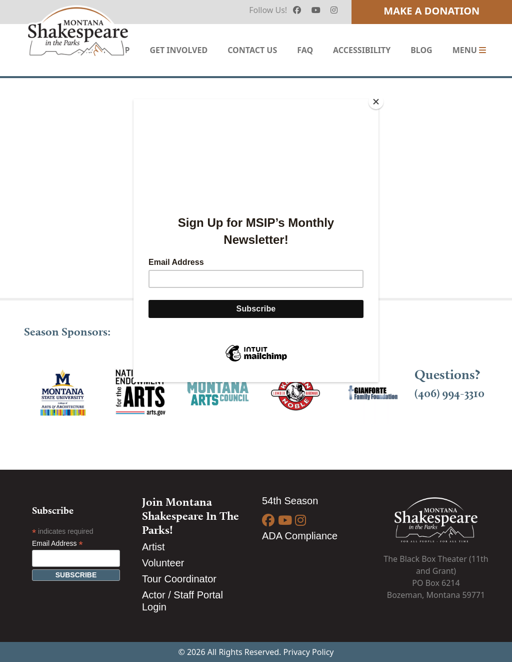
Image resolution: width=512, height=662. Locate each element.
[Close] (376, 101)
